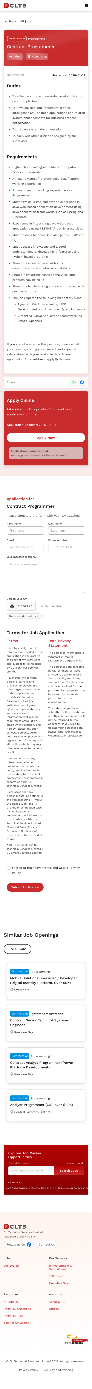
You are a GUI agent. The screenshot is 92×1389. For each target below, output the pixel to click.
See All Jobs (17, 949)
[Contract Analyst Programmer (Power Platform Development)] (46, 1065)
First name (14, 523)
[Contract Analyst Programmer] (28, 1188)
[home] (16, 5)
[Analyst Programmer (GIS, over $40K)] (46, 1105)
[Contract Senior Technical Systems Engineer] (46, 1023)
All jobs (25, 21)
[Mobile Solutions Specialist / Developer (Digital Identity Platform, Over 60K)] (46, 981)
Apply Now (46, 438)
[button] (86, 5)
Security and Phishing (58, 1370)
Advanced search (75, 1163)
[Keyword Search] (31, 1170)
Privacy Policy (28, 1370)
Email (10, 540)
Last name (55, 523)
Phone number (57, 540)
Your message (22, 556)
